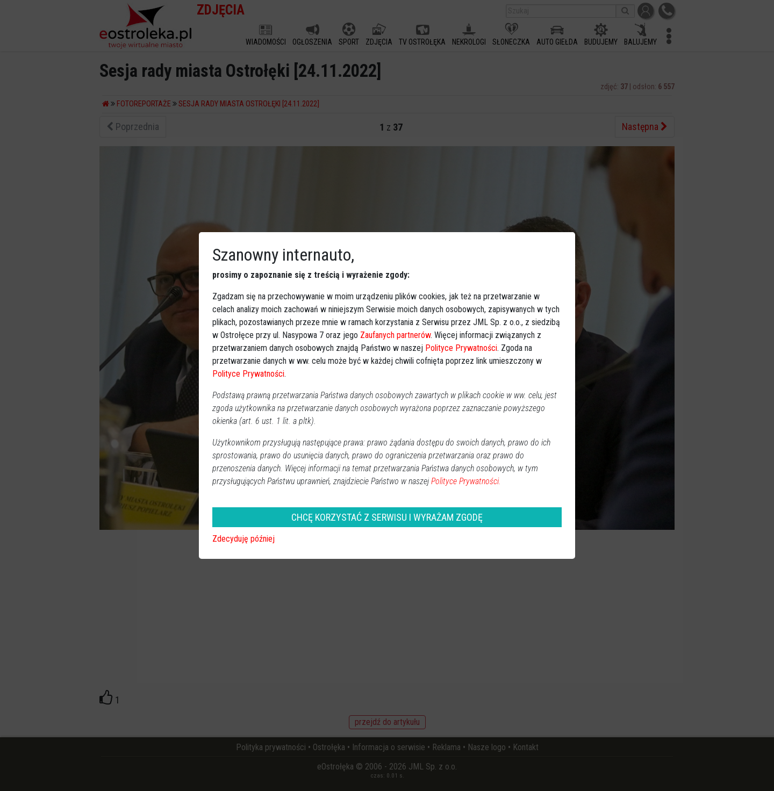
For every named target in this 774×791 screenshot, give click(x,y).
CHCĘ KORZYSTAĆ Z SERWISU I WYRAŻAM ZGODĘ (387, 517)
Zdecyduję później (243, 539)
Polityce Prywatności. (466, 481)
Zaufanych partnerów (395, 335)
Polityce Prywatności (461, 348)
